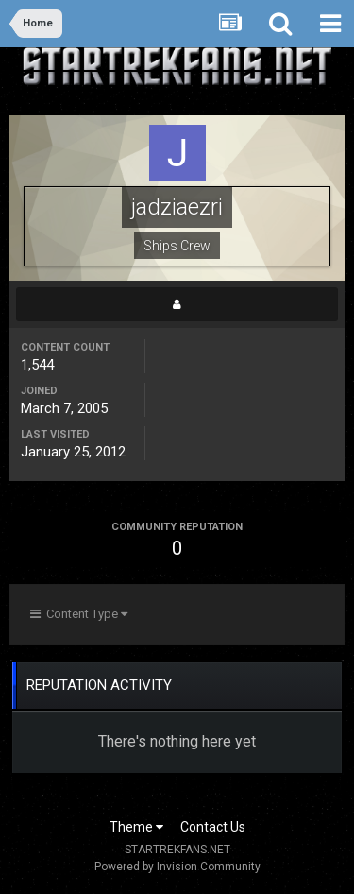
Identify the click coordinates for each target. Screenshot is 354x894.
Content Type (78, 614)
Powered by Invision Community (177, 866)
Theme (136, 826)
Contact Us (212, 826)
